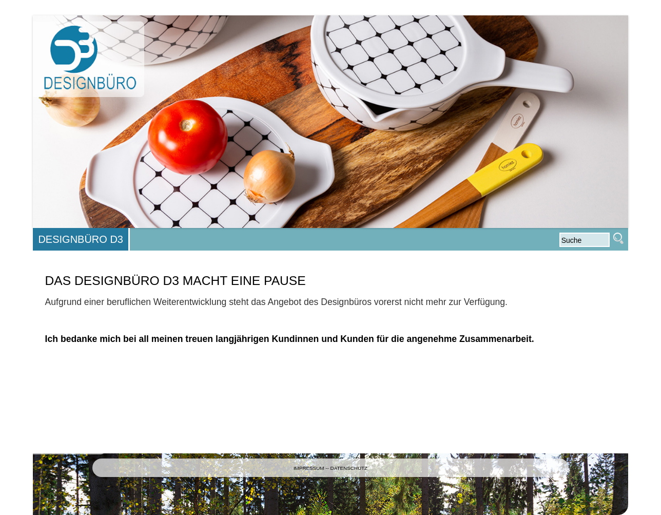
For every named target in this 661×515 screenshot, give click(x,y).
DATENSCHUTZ (349, 468)
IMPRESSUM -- (312, 468)
